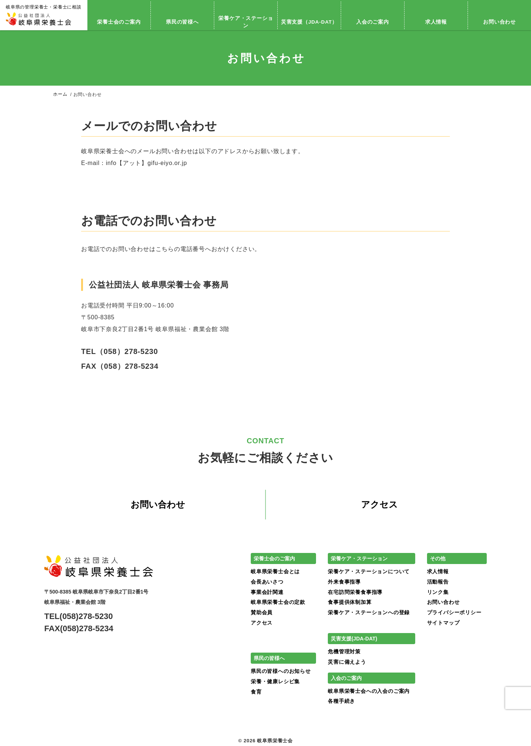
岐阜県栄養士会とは (275, 572)
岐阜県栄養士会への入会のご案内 (369, 691)
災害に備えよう (347, 662)
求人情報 (436, 22)
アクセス (379, 505)
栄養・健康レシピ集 (275, 681)
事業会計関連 (267, 592)
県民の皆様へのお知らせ (281, 671)
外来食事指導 (344, 582)
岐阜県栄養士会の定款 (278, 602)
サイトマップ (443, 623)
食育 (256, 692)
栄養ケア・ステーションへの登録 (369, 612)
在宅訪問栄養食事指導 (355, 592)
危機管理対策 (344, 652)
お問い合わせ (158, 505)
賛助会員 (262, 612)
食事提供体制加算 (349, 602)
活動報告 (438, 582)
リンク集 (438, 592)
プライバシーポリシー (454, 612)
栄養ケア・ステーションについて (369, 572)
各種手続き (341, 701)
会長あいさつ (267, 582)
